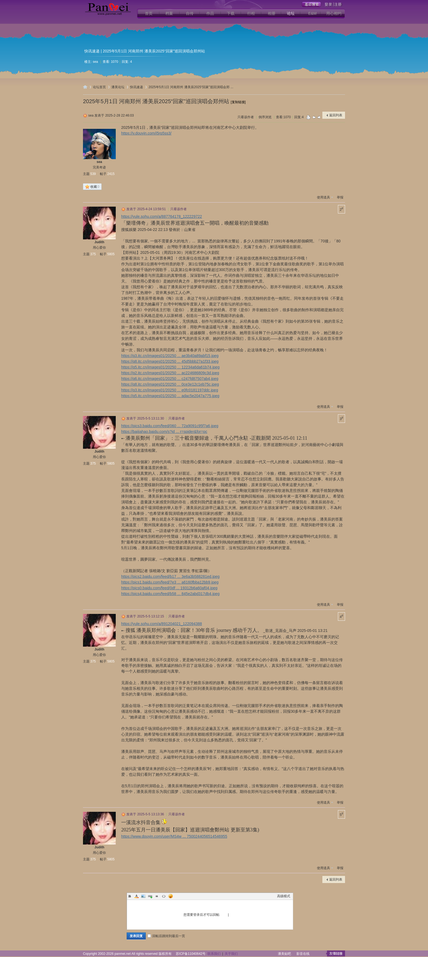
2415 (111, 174)
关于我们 (231, 954)
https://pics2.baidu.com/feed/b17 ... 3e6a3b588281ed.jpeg (170, 576)
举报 (340, 197)
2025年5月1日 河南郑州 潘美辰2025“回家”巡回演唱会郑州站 (156, 101)
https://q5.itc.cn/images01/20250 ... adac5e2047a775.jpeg (170, 396)
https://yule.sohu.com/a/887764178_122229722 (161, 216)
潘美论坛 (117, 87)
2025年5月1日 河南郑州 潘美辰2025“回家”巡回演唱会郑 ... (190, 87)
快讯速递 (92, 51)
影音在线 (303, 954)
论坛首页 (99, 87)
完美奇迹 (99, 167)
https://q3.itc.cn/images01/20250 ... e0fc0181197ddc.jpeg (169, 390)
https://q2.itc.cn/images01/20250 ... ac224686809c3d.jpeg (170, 373)
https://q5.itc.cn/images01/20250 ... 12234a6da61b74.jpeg (170, 367)
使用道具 (323, 197)
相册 (271, 13)
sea (95, 62)
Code (164, 896)
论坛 (291, 13)
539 (93, 174)
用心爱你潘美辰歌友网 (85, 87)
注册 (233, 915)
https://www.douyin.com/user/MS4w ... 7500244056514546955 (174, 836)
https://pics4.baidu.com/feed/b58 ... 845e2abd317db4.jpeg (170, 594)
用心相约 (333, 13)
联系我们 (214, 954)
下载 (230, 13)
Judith (99, 242)
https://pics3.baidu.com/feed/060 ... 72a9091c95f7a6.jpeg (169, 426)
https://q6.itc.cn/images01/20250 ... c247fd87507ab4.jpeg (169, 378)
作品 (210, 13)
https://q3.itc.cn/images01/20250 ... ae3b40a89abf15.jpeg (170, 355)
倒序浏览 (265, 117)
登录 (224, 915)
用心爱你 (99, 247)
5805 (111, 254)
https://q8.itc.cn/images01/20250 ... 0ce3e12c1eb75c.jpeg (170, 384)
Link (150, 896)
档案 (169, 13)
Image (143, 896)
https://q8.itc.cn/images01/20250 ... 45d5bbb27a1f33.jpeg (170, 361)
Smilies (170, 896)
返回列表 (335, 115)
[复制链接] (238, 102)
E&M (312, 13)
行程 (251, 13)
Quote (157, 896)
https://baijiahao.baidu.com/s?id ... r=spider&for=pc (164, 431)
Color (136, 896)
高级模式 (283, 896)
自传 (190, 13)
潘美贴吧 (284, 954)
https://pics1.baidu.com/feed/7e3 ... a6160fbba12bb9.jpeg (170, 582)
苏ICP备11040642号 (191, 954)
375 (93, 254)
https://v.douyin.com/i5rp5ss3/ (146, 133)
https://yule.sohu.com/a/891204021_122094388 (161, 624)
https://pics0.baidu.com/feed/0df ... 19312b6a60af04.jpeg (169, 588)
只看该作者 (245, 117)
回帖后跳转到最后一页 (166, 936)
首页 (149, 13)
